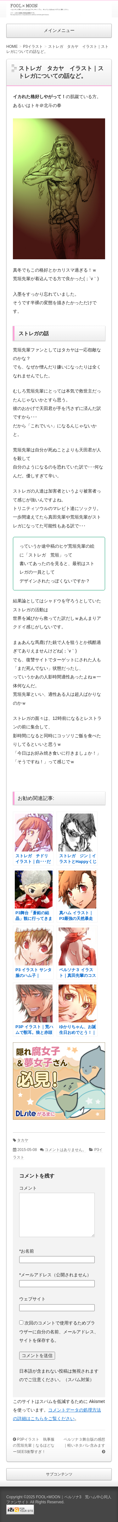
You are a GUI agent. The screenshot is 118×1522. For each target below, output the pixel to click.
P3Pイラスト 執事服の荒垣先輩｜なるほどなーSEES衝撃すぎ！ (33, 1445)
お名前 (26, 1251)
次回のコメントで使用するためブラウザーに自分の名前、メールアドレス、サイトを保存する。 (58, 1331)
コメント (28, 1188)
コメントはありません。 (65, 1150)
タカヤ (22, 1140)
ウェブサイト (32, 1298)
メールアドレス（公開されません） (55, 1274)
